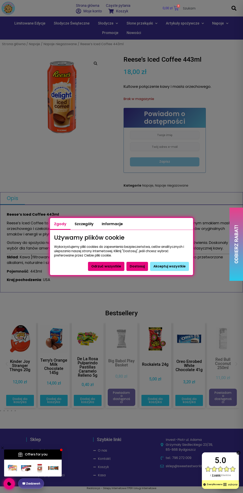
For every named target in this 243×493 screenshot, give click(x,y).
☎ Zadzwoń (31, 483)
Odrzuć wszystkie (106, 266)
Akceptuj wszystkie (169, 266)
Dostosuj (137, 266)
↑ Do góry (228, 483)
